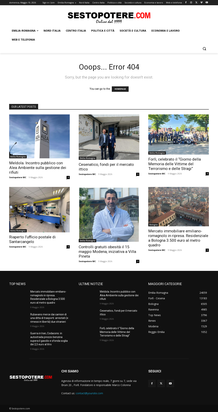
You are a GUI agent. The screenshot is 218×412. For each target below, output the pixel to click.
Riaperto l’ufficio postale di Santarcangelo (32, 239)
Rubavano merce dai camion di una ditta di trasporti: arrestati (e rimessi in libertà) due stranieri (49, 318)
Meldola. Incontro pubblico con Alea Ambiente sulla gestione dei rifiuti (37, 168)
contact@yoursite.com (89, 393)
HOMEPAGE (120, 89)
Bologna (153, 224)
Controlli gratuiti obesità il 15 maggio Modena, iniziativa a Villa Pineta (107, 252)
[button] (204, 48)
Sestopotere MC (17, 177)
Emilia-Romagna (18, 156)
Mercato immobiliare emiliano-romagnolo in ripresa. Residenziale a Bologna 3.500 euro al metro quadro (178, 238)
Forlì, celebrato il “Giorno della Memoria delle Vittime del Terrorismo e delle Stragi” (174, 164)
